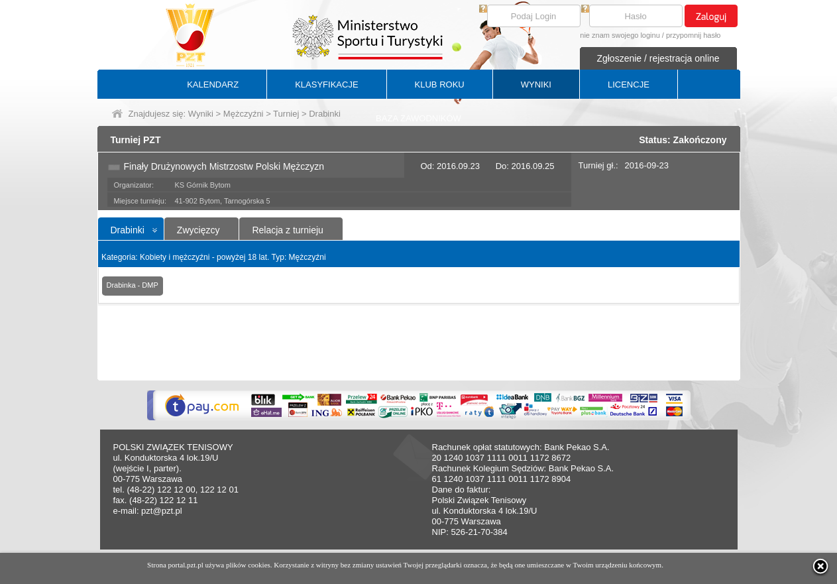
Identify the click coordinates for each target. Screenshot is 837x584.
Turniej (286, 114)
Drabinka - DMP (132, 285)
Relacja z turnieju (287, 230)
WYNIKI (536, 84)
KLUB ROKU (440, 84)
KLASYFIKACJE (326, 84)
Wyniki (200, 114)
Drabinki (127, 230)
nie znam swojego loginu (619, 35)
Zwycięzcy (198, 230)
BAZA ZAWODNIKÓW (418, 118)
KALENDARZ (213, 84)
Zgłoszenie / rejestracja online (657, 58)
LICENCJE (628, 84)
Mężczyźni (243, 114)
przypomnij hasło (693, 35)
